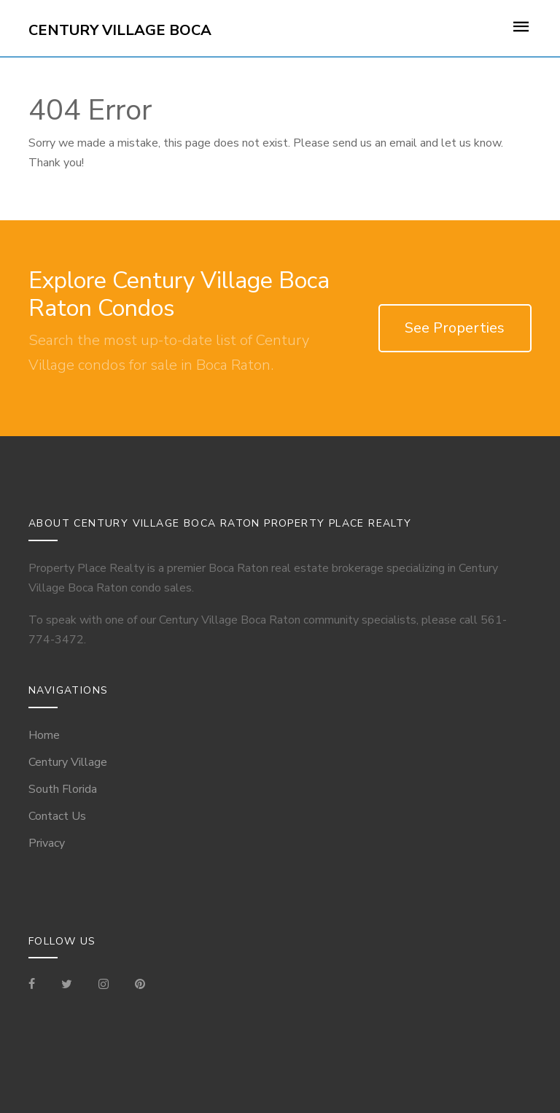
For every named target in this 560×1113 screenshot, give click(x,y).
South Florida (62, 789)
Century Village (67, 762)
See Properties (455, 328)
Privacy (46, 843)
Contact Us (57, 816)
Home (44, 735)
